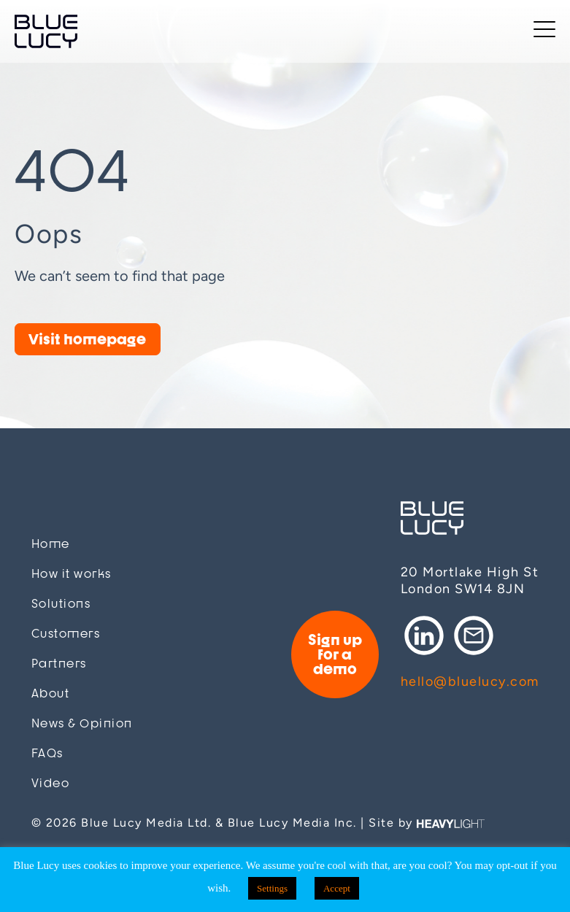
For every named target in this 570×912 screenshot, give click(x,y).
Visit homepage (87, 339)
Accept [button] (336, 888)
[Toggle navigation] (544, 31)
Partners (59, 663)
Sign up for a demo (335, 654)
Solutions (61, 604)
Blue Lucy (46, 31)
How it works (71, 574)
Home (50, 544)
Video (50, 783)
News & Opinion (82, 723)
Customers (66, 633)
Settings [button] (272, 888)
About (50, 693)
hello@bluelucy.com (470, 681)
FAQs (47, 753)
